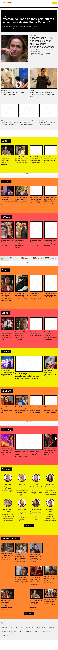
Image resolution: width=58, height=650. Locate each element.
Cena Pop (5, 627)
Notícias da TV (6, 631)
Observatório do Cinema (32, 631)
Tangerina (5, 635)
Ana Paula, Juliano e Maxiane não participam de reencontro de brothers (42, 50)
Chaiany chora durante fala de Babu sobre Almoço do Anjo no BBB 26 (41, 54)
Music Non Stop (41, 627)
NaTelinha (51, 627)
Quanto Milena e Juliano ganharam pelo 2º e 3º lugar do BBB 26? (19, 29)
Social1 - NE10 (46, 631)
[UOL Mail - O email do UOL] (47, 3)
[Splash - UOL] (10, 2)
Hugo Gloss (19, 627)
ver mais (29, 526)
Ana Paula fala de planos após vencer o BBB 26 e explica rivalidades (20, 26)
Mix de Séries (29, 627)
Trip (21, 631)
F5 (12, 627)
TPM (15, 631)
